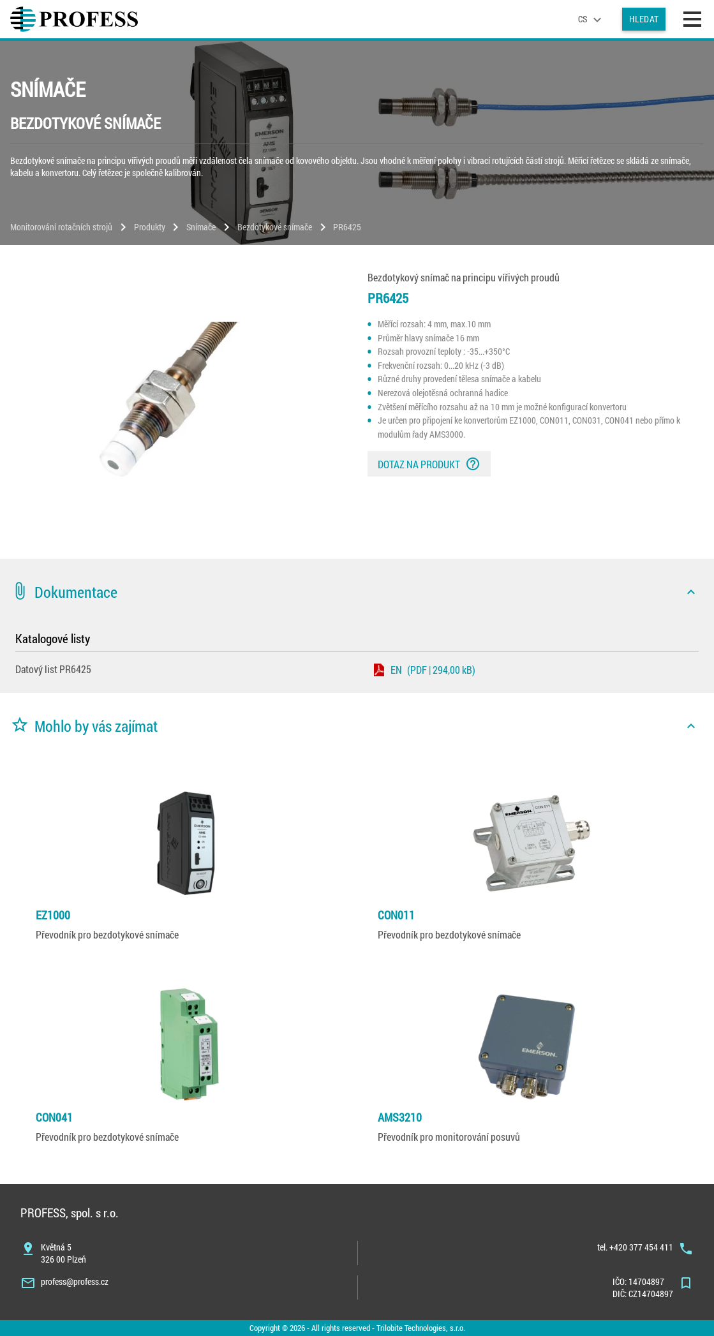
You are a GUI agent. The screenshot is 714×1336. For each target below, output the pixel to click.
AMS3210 (400, 1117)
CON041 (54, 1117)
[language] (591, 19)
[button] (357, 592)
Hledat (643, 19)
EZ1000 (53, 915)
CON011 (396, 915)
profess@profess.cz (74, 1281)
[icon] (691, 592)
